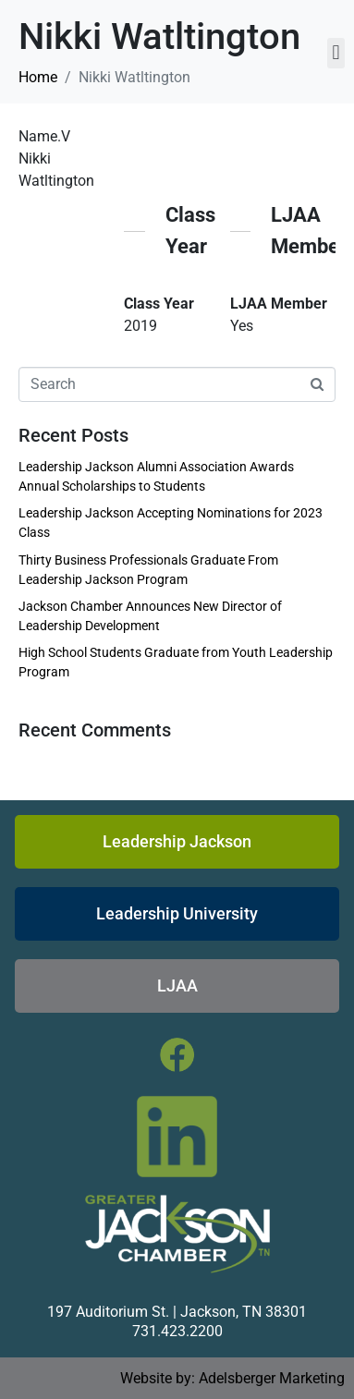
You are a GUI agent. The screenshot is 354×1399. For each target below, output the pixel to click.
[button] (336, 53)
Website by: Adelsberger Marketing (232, 1378)
